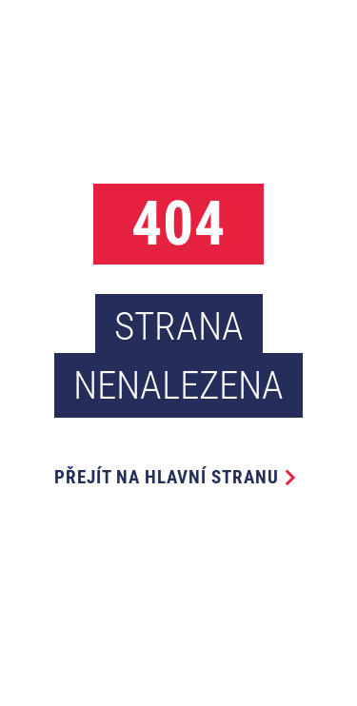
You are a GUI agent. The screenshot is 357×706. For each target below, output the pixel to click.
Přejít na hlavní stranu (166, 477)
